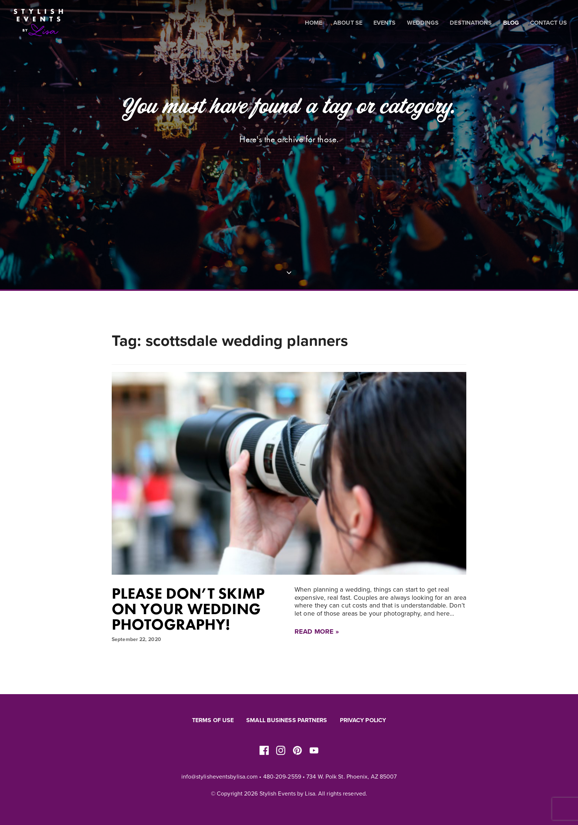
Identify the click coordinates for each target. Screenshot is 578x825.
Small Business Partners (286, 720)
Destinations (471, 23)
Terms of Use (213, 720)
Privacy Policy (363, 720)
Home (313, 23)
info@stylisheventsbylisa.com (219, 776)
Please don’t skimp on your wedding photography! (188, 609)
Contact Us (548, 23)
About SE (347, 23)
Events (384, 23)
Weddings (423, 23)
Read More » (317, 631)
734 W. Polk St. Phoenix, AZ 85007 (351, 776)
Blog (511, 23)
